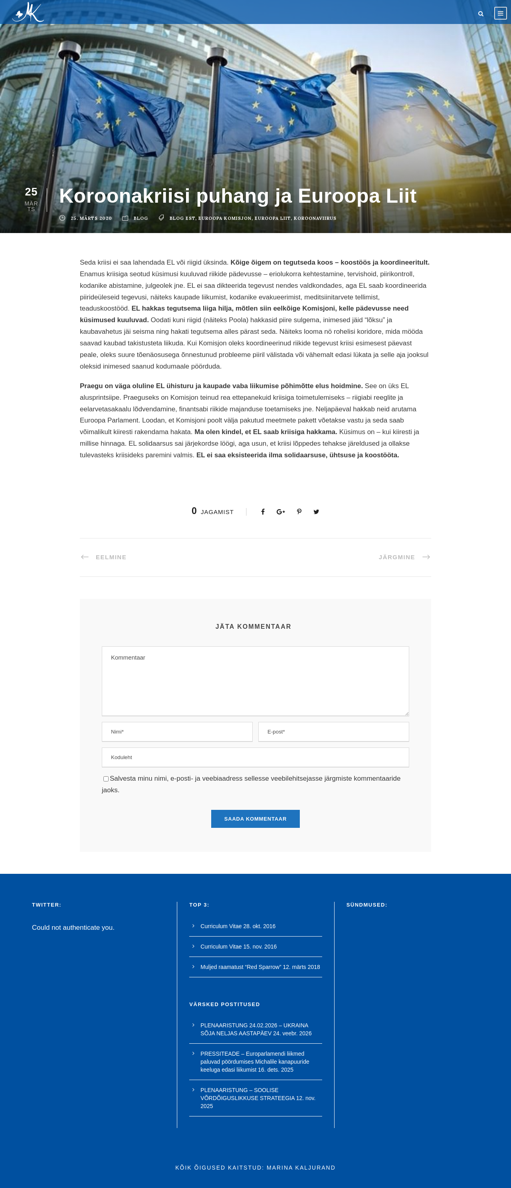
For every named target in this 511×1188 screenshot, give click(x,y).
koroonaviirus (315, 218)
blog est (182, 218)
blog (141, 218)
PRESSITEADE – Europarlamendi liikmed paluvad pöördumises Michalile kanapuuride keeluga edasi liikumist (254, 1061)
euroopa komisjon (225, 218)
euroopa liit (273, 218)
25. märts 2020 (91, 218)
